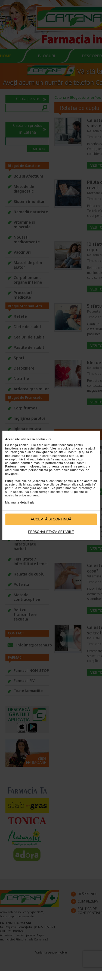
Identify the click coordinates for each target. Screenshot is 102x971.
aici (33, 502)
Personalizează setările (51, 532)
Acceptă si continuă (51, 519)
